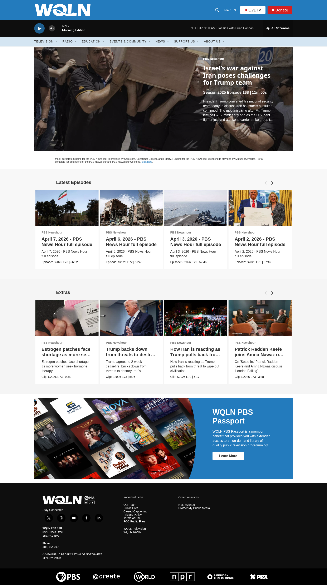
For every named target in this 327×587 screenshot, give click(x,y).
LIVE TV (253, 10)
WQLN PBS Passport (233, 418)
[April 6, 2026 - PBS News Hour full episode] (131, 210)
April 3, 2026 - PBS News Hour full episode (195, 243)
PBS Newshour (213, 60)
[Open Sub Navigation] (56, 43)
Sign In (230, 10)
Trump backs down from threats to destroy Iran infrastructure (131, 356)
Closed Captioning (135, 513)
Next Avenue (186, 506)
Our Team (129, 506)
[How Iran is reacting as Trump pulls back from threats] (196, 320)
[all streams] (278, 30)
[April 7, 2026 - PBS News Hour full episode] (67, 210)
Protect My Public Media (194, 509)
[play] (39, 30)
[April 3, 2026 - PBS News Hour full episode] (196, 210)
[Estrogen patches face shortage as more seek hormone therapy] (67, 320)
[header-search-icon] (217, 11)
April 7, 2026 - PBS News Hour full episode (67, 243)
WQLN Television (134, 530)
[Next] (272, 185)
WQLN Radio (132, 534)
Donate (282, 11)
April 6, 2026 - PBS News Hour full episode (131, 243)
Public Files (130, 509)
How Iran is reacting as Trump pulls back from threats (195, 356)
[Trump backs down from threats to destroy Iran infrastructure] (131, 320)
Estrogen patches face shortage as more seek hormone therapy (66, 356)
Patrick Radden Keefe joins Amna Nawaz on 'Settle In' (258, 356)
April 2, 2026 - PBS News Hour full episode (260, 243)
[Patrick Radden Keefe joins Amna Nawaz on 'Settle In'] (260, 320)
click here (147, 163)
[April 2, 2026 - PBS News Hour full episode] (260, 210)
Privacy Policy (132, 516)
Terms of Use (132, 519)
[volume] (51, 30)
